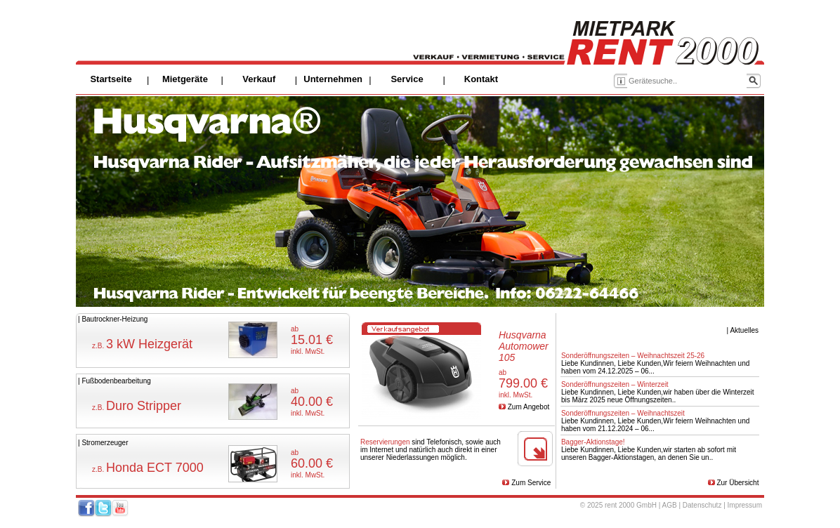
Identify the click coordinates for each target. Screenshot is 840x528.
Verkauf (258, 79)
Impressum (745, 505)
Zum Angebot (528, 407)
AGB (669, 505)
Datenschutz (702, 505)
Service (407, 79)
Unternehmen (332, 79)
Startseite (110, 79)
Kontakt (481, 79)
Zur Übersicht (737, 483)
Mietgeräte (185, 79)
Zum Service (531, 483)
